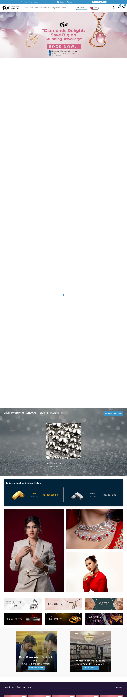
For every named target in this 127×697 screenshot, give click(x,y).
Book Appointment (36, 668)
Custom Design (64, 2)
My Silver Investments (113, 413)
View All (119, 687)
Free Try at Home (29, 2)
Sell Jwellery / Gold (99, 2)
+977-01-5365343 (90, 668)
